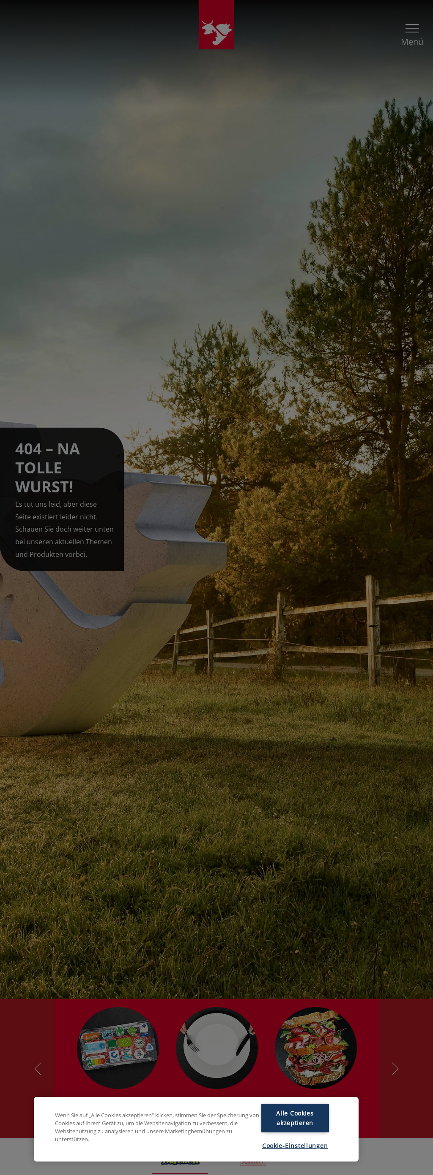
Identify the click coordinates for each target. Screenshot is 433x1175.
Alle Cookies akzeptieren (295, 1118)
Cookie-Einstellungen (295, 1146)
